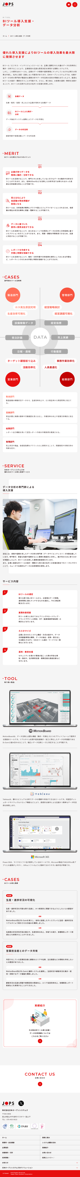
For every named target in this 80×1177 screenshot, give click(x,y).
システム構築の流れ (49, 1142)
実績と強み (46, 1137)
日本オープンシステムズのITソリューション (17, 1168)
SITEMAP (6, 1173)
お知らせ (5, 1163)
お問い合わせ (46, 1152)
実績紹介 (45, 1147)
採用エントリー (48, 1157)
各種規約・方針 (7, 1152)
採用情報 (6, 1157)
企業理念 (5, 1147)
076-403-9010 (12, 1119)
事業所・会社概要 (8, 1142)
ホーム (5, 36)
